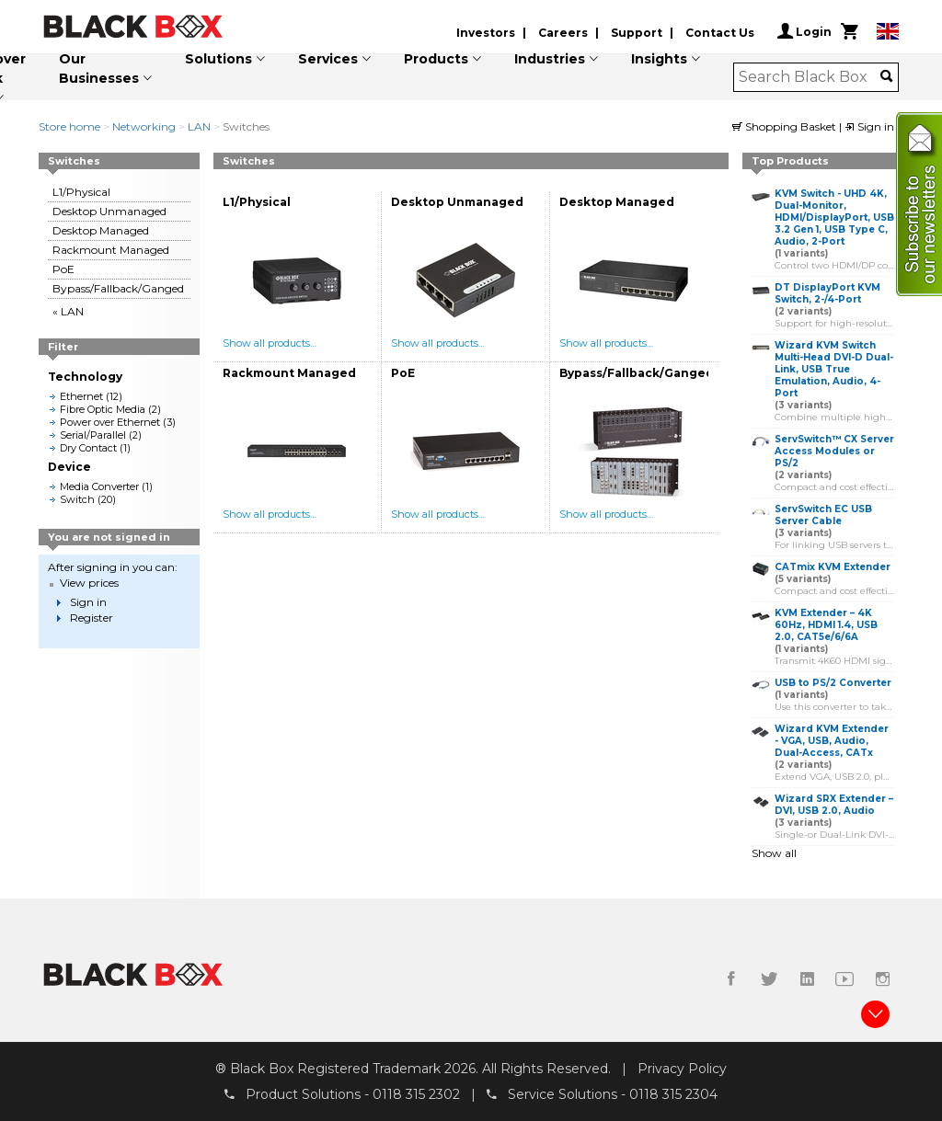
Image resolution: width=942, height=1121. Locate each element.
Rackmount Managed (110, 250)
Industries (549, 59)
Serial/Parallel (93, 435)
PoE (63, 269)
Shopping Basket (785, 126)
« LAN (68, 311)
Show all (774, 853)
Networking (144, 126)
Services (328, 59)
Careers (563, 33)
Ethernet (81, 396)
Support (636, 33)
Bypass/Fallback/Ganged (118, 288)
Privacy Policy (682, 1068)
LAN (199, 126)
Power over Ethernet (110, 422)
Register (91, 617)
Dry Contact (88, 447)
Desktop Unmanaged (109, 211)
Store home (69, 126)
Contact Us (719, 33)
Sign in (869, 126)
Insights (659, 59)
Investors (485, 33)
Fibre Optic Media (102, 409)
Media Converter (99, 486)
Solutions (218, 59)
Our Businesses (99, 68)
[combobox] (810, 77)
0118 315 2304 (673, 1094)
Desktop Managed (100, 230)
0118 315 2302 (416, 1094)
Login (804, 31)
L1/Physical (81, 192)
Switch (77, 499)
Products (436, 59)
